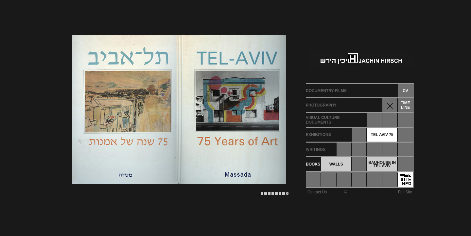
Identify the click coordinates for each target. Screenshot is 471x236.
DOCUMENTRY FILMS (326, 90)
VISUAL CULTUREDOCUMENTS (323, 120)
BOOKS (313, 164)
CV (405, 90)
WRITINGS (315, 149)
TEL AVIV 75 (382, 134)
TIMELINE (405, 105)
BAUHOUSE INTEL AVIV (382, 164)
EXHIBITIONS (318, 134)
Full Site (405, 192)
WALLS (336, 164)
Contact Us (317, 192)
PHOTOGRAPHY (321, 105)
